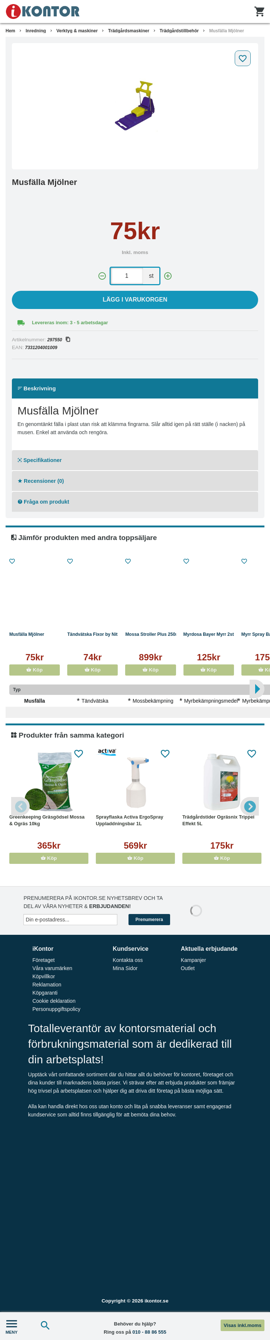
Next (249, 806)
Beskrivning (37, 388)
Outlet (188, 968)
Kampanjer (193, 960)
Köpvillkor (43, 976)
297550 (58, 339)
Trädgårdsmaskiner (128, 30)
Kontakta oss (128, 960)
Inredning (36, 30)
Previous (20, 806)
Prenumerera (149, 919)
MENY (11, 1326)
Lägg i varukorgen (135, 299)
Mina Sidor (125, 968)
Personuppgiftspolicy (56, 1009)
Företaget (43, 960)
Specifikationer (40, 460)
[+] (168, 276)
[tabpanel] (135, 106)
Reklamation (46, 985)
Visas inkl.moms (242, 1325)
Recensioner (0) (41, 481)
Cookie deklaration (53, 1001)
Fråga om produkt (43, 502)
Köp (34, 670)
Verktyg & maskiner (77, 30)
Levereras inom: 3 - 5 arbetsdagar (70, 322)
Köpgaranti (45, 993)
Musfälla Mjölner (226, 30)
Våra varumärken (52, 968)
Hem (10, 30)
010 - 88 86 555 (149, 1332)
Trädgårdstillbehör (179, 30)
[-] (102, 276)
